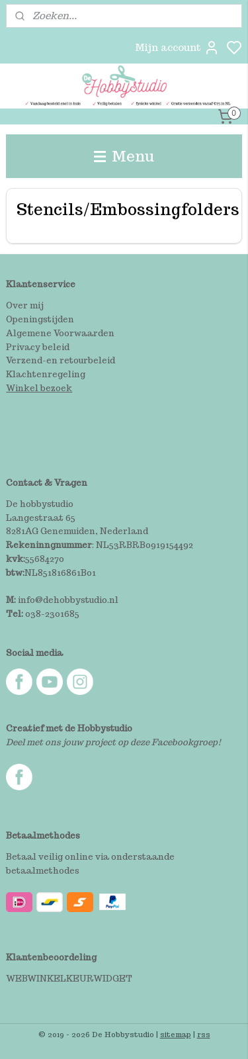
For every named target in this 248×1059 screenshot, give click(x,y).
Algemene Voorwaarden (60, 333)
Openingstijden (40, 319)
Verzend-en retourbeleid (60, 360)
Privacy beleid (37, 347)
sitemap (175, 1034)
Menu (124, 155)
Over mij (25, 305)
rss (203, 1034)
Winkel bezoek (39, 388)
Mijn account (177, 48)
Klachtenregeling (45, 374)
